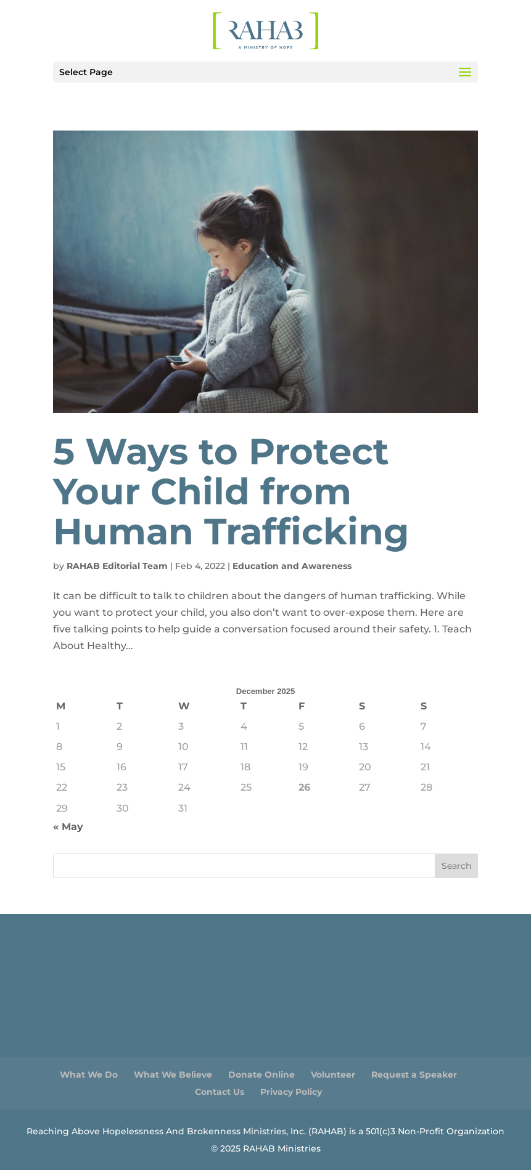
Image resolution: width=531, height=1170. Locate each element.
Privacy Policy (291, 1091)
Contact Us (219, 1091)
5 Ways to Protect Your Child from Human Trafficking (231, 491)
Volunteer (333, 1074)
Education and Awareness (292, 565)
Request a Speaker (414, 1074)
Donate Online (261, 1074)
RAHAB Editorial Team (117, 565)
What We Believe (173, 1074)
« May (68, 827)
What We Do (89, 1074)
